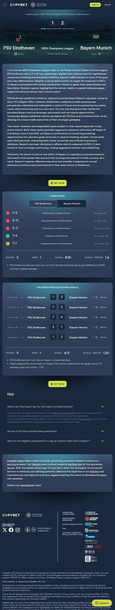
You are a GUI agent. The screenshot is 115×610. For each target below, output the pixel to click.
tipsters (36, 449)
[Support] (102, 603)
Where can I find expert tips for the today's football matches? (40, 406)
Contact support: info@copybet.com (72, 518)
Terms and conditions (68, 498)
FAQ (64, 514)
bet (32, 460)
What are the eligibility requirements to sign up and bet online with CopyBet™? (48, 426)
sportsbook (26, 470)
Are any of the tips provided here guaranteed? (32, 416)
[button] (5, 4)
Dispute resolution (72, 509)
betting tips (75, 449)
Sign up (95, 5)
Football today (15, 445)
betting (11, 449)
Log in (107, 5)
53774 (13, 560)
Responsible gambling (68, 504)
